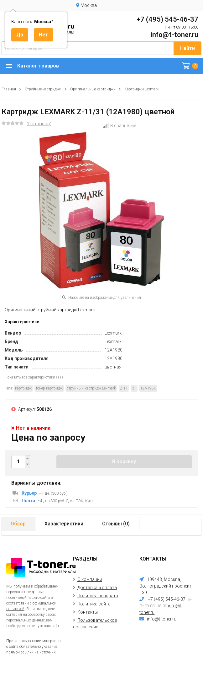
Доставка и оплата (97, 587)
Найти (187, 48)
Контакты (87, 612)
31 (134, 388)
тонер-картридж (49, 388)
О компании (89, 579)
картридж (23, 388)
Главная (9, 89)
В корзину (124, 462)
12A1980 (148, 388)
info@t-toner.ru (174, 35)
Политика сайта (94, 603)
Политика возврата (97, 595)
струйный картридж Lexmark (91, 388)
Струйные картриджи (43, 89)
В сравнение (119, 125)
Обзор (18, 524)
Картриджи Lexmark (141, 89)
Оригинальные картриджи (93, 89)
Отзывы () (116, 524)
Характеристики (63, 524)
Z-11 (124, 388)
